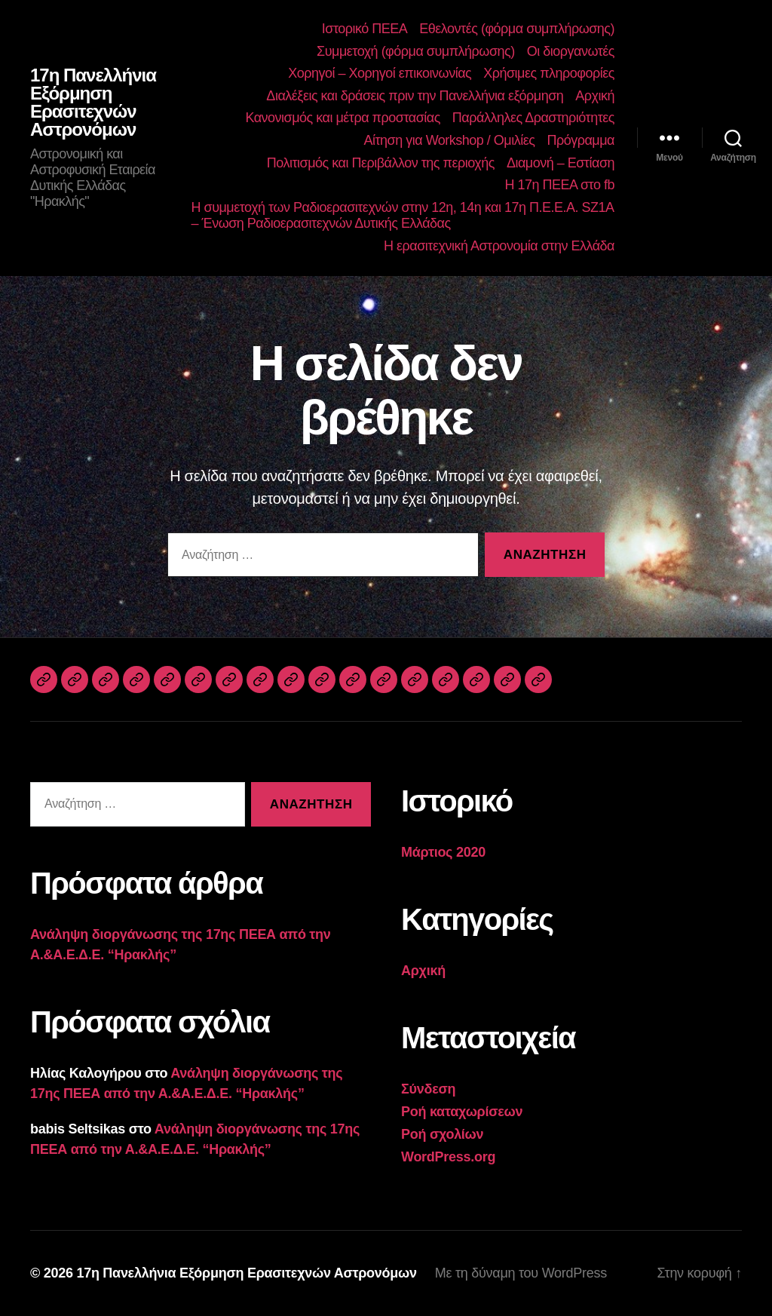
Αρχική (594, 95)
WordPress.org (448, 1156)
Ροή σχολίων (442, 1134)
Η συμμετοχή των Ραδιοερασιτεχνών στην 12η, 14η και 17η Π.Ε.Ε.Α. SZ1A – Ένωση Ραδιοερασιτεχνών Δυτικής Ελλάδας (402, 216)
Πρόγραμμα (580, 140)
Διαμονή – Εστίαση (560, 162)
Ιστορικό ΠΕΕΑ (365, 28)
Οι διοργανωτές (570, 51)
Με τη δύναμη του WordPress (521, 1273)
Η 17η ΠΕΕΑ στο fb (559, 184)
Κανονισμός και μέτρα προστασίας (342, 117)
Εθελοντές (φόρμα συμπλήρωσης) (516, 28)
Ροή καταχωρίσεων (461, 1111)
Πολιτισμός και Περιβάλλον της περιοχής (381, 162)
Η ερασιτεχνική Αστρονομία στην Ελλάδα (499, 245)
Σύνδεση (428, 1089)
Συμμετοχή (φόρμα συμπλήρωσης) (416, 51)
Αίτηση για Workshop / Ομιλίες (449, 140)
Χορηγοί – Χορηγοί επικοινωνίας (379, 73)
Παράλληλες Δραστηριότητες (533, 117)
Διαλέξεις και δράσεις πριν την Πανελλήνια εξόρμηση (414, 95)
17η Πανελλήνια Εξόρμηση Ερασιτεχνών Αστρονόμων (93, 102)
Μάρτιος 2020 (443, 852)
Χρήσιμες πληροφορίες (548, 73)
